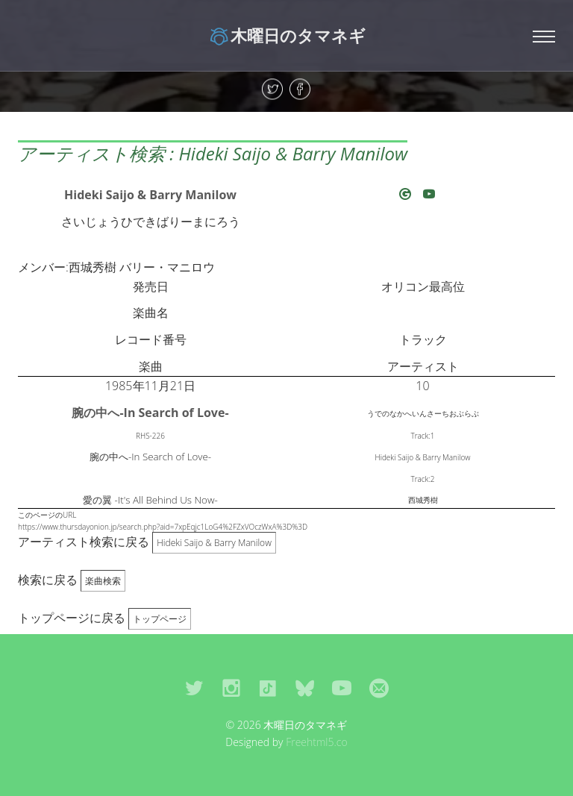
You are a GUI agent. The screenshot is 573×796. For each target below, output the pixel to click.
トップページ (160, 618)
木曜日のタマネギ (287, 35)
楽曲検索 (103, 580)
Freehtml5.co (317, 742)
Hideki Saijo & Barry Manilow (150, 195)
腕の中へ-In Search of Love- (150, 412)
